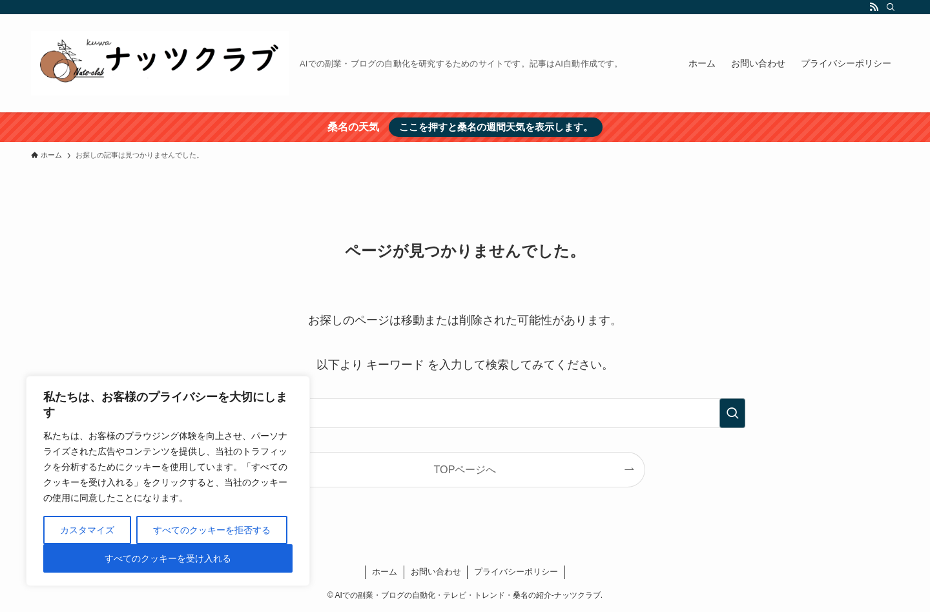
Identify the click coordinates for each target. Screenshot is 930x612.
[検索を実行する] (732, 413)
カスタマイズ (87, 530)
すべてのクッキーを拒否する (212, 530)
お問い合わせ (436, 571)
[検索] (890, 7)
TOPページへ (465, 469)
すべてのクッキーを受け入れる (168, 558)
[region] (168, 481)
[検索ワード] (465, 413)
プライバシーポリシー (516, 571)
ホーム (384, 571)
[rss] (873, 7)
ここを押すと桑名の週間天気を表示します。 (496, 126)
